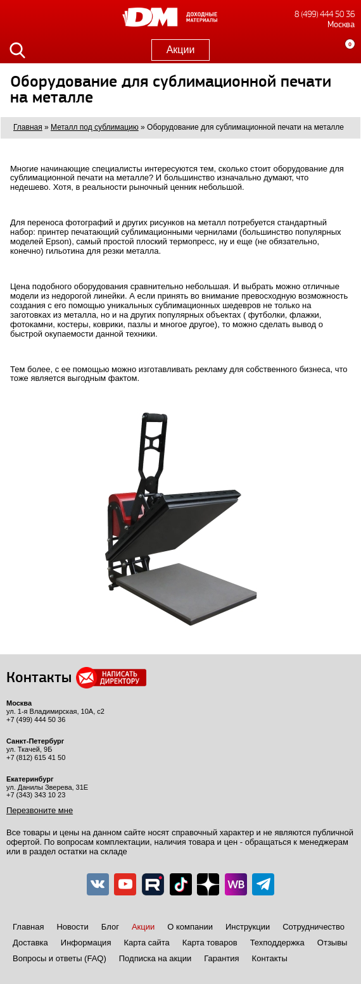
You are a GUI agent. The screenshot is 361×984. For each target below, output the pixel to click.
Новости (72, 926)
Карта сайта (146, 942)
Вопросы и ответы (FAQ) (59, 958)
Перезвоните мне (39, 810)
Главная (28, 926)
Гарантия (221, 958)
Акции (181, 49)
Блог (110, 926)
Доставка (30, 942)
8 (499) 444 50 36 (324, 14)
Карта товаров (210, 942)
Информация (86, 942)
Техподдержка (277, 942)
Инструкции (247, 926)
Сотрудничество (313, 926)
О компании (190, 926)
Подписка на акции (155, 958)
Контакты (270, 958)
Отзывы (332, 942)
